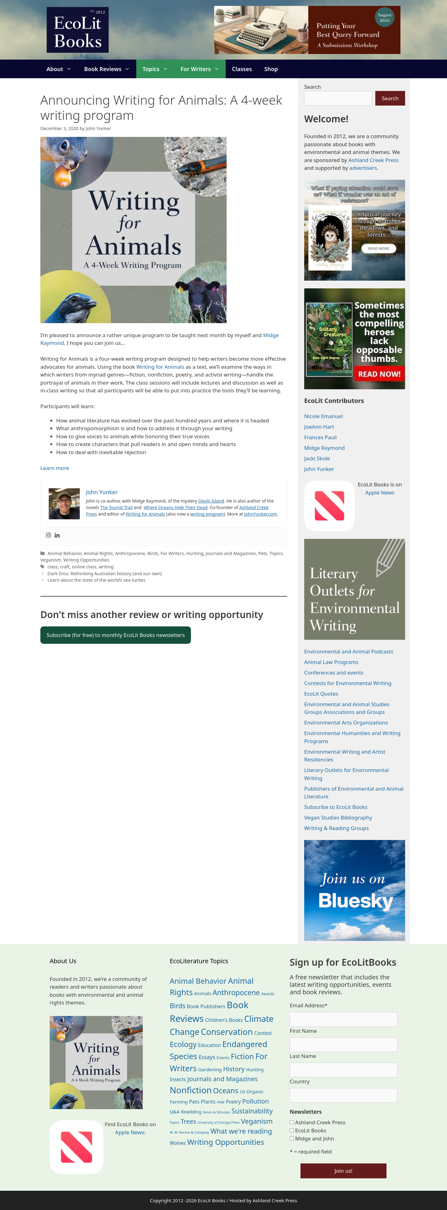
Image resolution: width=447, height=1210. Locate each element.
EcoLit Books (311, 1130)
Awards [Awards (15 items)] (267, 993)
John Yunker (319, 468)
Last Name (303, 1055)
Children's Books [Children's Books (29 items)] (224, 1020)
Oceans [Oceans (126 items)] (225, 1090)
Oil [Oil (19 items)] (242, 1092)
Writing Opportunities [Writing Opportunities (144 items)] (225, 1142)
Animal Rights (98, 553)
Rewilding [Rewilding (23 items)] (191, 1112)
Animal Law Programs (331, 662)
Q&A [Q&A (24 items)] (175, 1111)
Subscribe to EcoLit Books (336, 806)
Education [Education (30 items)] (209, 1045)
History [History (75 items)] (234, 1068)
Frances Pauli (320, 437)
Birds (152, 553)
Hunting (194, 553)
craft (65, 567)
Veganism (50, 560)
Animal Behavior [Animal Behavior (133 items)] (198, 981)
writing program (207, 514)
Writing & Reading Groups (336, 828)
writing (106, 567)
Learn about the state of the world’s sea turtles (96, 580)
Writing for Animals (160, 366)
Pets (262, 553)
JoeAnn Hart (319, 426)
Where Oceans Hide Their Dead (175, 507)
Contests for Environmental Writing (347, 683)
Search (312, 86)
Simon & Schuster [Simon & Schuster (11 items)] (216, 1112)
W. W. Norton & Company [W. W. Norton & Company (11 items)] (189, 1132)
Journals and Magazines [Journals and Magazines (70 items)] (222, 1078)
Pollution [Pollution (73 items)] (255, 1101)
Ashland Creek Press (373, 160)
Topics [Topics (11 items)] (174, 1122)
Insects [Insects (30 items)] (178, 1079)
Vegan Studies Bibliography (338, 817)
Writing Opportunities (86, 560)
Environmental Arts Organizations (346, 722)
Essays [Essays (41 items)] (207, 1057)
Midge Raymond (324, 447)
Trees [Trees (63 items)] (188, 1121)
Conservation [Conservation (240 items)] (227, 1031)
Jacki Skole (317, 458)
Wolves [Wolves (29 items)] (178, 1143)
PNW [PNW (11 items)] (220, 1102)
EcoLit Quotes (321, 693)
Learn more (54, 468)
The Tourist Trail (116, 507)
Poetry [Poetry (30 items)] (233, 1101)
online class (84, 567)
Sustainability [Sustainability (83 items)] (252, 1110)
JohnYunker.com (260, 514)
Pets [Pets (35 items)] (194, 1101)
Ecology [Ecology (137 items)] (183, 1044)
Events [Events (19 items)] (223, 1057)
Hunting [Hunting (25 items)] (255, 1069)
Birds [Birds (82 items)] (178, 1005)
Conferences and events (333, 672)
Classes (242, 69)
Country (299, 1081)
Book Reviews (110, 69)
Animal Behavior (64, 553)
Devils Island (211, 501)
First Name (303, 1030)
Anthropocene (130, 553)
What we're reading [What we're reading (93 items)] (241, 1131)
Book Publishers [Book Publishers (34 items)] (206, 1006)
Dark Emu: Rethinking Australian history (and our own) (104, 573)
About (62, 69)
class (52, 567)
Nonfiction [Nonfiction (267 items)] (191, 1090)
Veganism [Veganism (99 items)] (257, 1121)
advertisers (363, 167)
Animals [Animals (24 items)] (202, 993)
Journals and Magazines (231, 553)
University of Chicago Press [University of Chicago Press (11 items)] (218, 1122)
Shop (271, 69)
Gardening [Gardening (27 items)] (210, 1069)
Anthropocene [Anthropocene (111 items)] (236, 992)
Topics (158, 69)
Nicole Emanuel (323, 416)
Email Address (308, 1005)
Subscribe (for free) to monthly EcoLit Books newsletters (116, 635)
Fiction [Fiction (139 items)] (242, 1056)
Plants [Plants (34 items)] (208, 1101)
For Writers (203, 69)
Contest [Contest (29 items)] (263, 1033)
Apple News (380, 492)
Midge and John (314, 1138)
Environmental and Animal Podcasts (348, 651)
